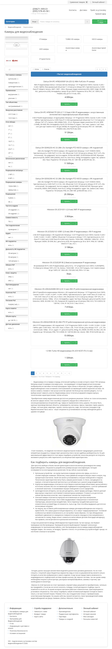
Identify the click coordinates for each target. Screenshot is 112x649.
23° (10, 153)
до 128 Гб (12, 320)
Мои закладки (88, 617)
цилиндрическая (15, 86)
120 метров (13, 261)
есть (11, 245)
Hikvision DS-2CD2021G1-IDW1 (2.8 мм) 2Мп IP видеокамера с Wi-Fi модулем (69, 231)
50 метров (13, 257)
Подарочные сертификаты (69, 614)
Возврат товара (40, 614)
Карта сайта (38, 617)
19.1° (11, 145)
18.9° (11, 141)
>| (69, 373)
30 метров (13, 253)
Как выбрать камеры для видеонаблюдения (18, 612)
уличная (12, 98)
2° (10, 134)
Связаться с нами (40, 611)
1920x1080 (13, 186)
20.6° (11, 149)
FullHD (11, 198)
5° (10, 137)
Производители (65, 611)
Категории (16, 21)
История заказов (89, 614)
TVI (10, 221)
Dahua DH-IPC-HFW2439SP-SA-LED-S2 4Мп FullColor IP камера (69, 81)
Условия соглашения (17, 633)
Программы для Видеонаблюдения (15, 620)
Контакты (13, 616)
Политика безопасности (19, 631)
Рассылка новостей (90, 619)
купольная (13, 79)
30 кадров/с (13, 214)
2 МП (11, 174)
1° (10, 130)
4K (10, 202)
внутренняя (13, 94)
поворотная (13, 83)
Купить (66, 104)
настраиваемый (15, 106)
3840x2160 (13, 190)
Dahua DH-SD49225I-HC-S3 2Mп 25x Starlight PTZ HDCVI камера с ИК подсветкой (69, 148)
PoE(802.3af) (13, 304)
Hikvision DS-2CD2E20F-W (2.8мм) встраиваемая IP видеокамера (69, 262)
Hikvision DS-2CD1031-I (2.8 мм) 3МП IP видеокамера (69, 209)
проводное (13, 229)
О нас (12, 623)
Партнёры (62, 617)
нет (10, 126)
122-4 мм (12, 118)
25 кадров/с (13, 210)
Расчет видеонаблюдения (69, 74)
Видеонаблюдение (14, 27)
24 (10, 157)
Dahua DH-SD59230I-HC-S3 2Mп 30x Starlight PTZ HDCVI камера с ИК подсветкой (69, 179)
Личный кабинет (89, 611)
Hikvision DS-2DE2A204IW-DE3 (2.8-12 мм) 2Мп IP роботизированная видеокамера (69, 289)
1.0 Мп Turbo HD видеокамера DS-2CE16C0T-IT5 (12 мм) (69, 351)
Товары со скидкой (66, 619)
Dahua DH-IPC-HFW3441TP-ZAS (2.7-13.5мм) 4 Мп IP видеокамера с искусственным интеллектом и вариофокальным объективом (69, 113)
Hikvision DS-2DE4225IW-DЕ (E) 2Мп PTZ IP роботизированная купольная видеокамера (69, 322)
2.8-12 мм (13, 114)
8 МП (11, 178)
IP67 (11, 281)
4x (10, 166)
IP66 (11, 277)
